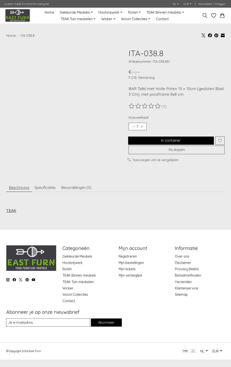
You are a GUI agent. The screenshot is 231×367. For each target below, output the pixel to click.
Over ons (182, 263)
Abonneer (105, 330)
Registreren (128, 263)
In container (170, 142)
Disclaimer (183, 270)
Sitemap (181, 302)
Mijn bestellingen (131, 270)
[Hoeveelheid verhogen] (143, 127)
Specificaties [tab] (50, 193)
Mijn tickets (127, 276)
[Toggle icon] (204, 16)
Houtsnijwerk (72, 270)
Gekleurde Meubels (77, 263)
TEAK (11, 217)
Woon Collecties (75, 302)
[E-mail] (47, 330)
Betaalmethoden (188, 283)
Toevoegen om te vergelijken (152, 165)
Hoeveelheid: (139, 117)
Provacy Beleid (187, 276)
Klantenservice (186, 295)
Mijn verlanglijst (130, 283)
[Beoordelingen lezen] (145, 106)
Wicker (67, 295)
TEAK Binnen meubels (79, 283)
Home (49, 12)
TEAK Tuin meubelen (78, 289)
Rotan (67, 276)
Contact (162, 19)
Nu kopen (177, 154)
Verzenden (183, 289)
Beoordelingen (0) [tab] (85, 193)
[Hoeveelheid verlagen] (133, 127)
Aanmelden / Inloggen (211, 4)
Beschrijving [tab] (21, 193)
